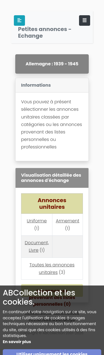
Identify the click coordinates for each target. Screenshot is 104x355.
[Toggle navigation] (84, 20)
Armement (67, 221)
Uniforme (37, 221)
